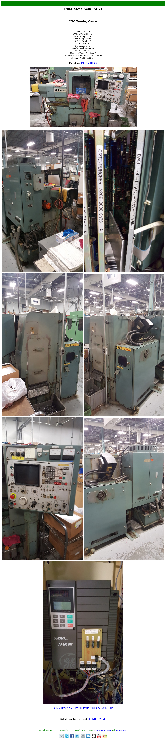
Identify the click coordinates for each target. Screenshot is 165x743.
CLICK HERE (89, 63)
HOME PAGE (97, 719)
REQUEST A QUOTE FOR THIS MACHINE (83, 708)
